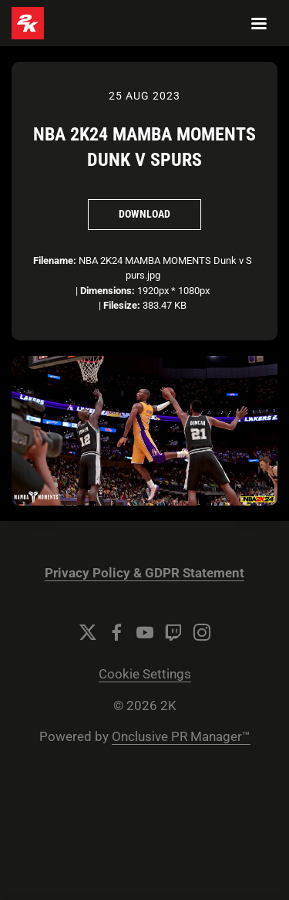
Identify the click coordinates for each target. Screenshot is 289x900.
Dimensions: (107, 290)
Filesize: (121, 305)
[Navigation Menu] (259, 23)
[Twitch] (173, 632)
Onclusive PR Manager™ (181, 736)
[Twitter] (87, 632)
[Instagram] (201, 632)
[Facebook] (116, 632)
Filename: (54, 260)
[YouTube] (144, 632)
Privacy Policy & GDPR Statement (144, 573)
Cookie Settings (145, 674)
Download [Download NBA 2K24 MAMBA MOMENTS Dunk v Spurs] (144, 214)
